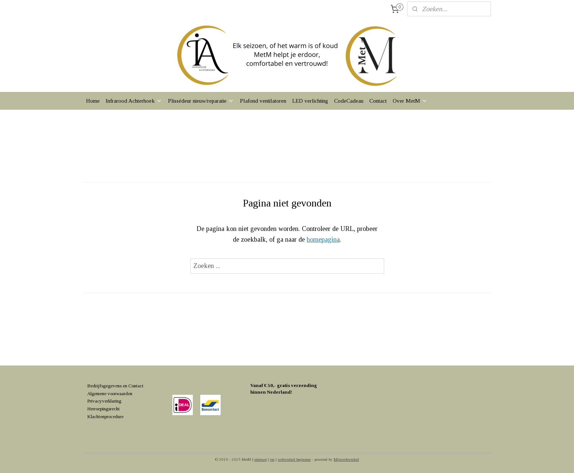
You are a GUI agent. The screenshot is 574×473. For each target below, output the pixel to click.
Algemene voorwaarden (109, 393)
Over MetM (410, 101)
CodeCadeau (348, 101)
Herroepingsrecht (103, 408)
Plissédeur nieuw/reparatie (201, 101)
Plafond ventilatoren (263, 101)
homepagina (323, 239)
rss (272, 459)
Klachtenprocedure (105, 416)
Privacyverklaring (104, 401)
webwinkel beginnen (294, 459)
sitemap (260, 459)
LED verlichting (310, 101)
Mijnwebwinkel (346, 459)
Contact (378, 101)
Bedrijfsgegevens (104, 385)
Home (93, 101)
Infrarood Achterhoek (134, 101)
